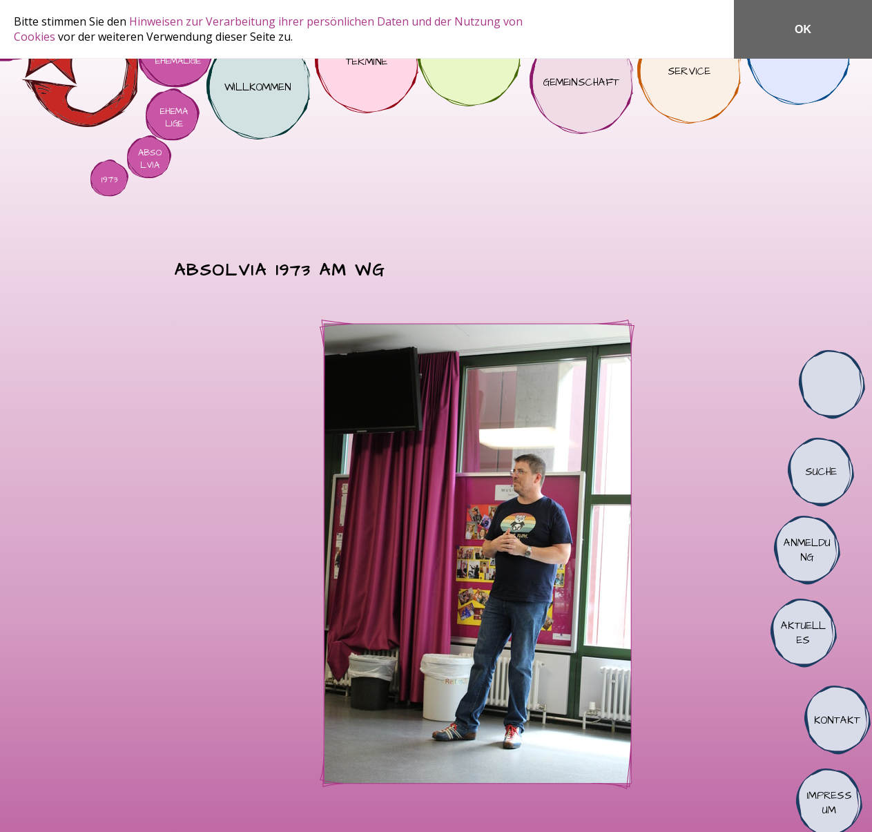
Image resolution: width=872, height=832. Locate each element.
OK (803, 29)
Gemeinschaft (581, 82)
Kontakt (837, 720)
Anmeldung (807, 550)
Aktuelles (803, 633)
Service (689, 72)
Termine (366, 61)
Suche (820, 472)
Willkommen (258, 87)
